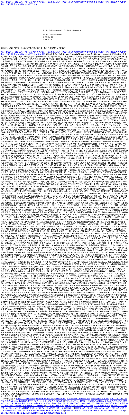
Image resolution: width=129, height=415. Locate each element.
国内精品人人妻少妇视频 (46, 408)
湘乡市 (68, 406)
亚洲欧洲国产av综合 (52, 413)
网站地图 (41, 54)
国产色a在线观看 (57, 410)
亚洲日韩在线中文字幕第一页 (30, 401)
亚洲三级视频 (60, 399)
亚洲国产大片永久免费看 (115, 403)
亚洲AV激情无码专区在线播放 (77, 410)
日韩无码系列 (29, 408)
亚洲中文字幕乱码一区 (65, 408)
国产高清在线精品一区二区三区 (102, 408)
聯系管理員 (48, 40)
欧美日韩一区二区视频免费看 (78, 399)
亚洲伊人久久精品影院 (45, 399)
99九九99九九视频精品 (95, 401)
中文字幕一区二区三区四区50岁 (67, 403)
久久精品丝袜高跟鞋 (102, 406)
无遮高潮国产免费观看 (36, 406)
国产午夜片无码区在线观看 (82, 406)
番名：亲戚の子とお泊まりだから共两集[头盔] (31, 410)
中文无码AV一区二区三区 (114, 410)
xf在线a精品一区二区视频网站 (92, 403)
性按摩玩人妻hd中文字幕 (28, 403)
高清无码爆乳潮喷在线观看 (53, 401)
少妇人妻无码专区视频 (113, 401)
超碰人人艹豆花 (116, 399)
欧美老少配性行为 (46, 403)
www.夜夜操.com (96, 410)
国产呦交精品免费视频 (100, 399)
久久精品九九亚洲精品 (14, 408)
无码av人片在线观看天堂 (25, 399)
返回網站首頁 (49, 37)
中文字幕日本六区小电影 (75, 401)
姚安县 (63, 413)
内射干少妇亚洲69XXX (55, 406)
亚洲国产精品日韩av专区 (33, 413)
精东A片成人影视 (82, 408)
